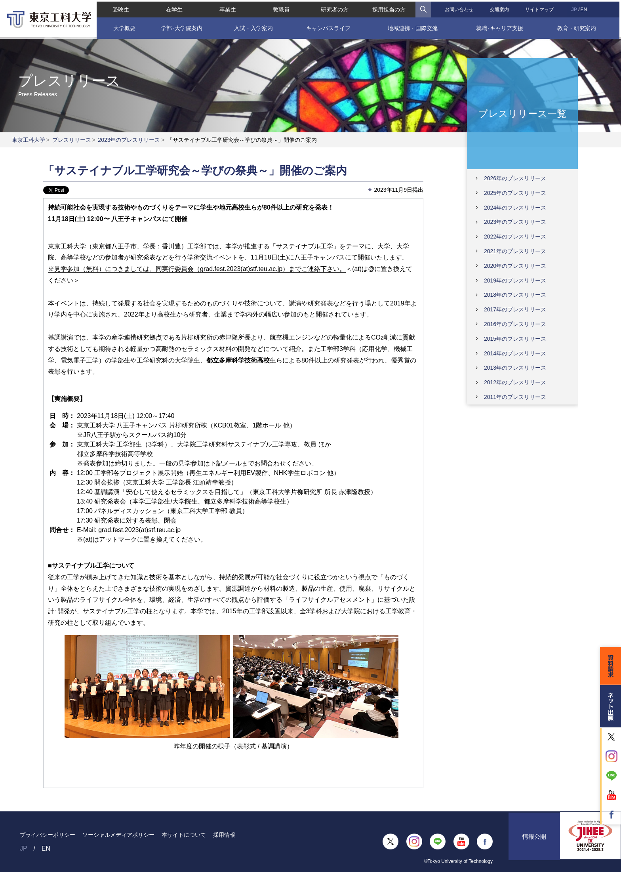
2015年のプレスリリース (515, 339)
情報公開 (534, 841)
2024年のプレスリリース (515, 207)
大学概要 (123, 26)
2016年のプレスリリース (515, 324)
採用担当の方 (389, 8)
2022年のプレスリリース (515, 236)
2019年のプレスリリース (515, 280)
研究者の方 (335, 8)
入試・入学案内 (253, 26)
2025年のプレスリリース (515, 193)
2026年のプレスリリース (515, 178)
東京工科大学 (28, 140)
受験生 (119, 8)
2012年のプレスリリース (515, 382)
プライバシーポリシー (47, 835)
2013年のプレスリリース (515, 367)
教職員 (280, 8)
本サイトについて (184, 835)
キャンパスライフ (328, 26)
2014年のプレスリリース (515, 353)
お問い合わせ (460, 8)
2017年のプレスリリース (515, 309)
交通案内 (500, 8)
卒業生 (227, 8)
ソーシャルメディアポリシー (118, 835)
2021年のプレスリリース (515, 251)
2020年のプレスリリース (515, 266)
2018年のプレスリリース (515, 295)
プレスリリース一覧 (522, 113)
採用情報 (224, 835)
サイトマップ (540, 8)
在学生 (173, 8)
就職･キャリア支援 (500, 26)
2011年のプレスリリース (515, 397)
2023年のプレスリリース (129, 140)
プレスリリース (71, 140)
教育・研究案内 (578, 26)
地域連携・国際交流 (413, 26)
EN (585, 8)
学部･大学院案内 (180, 26)
